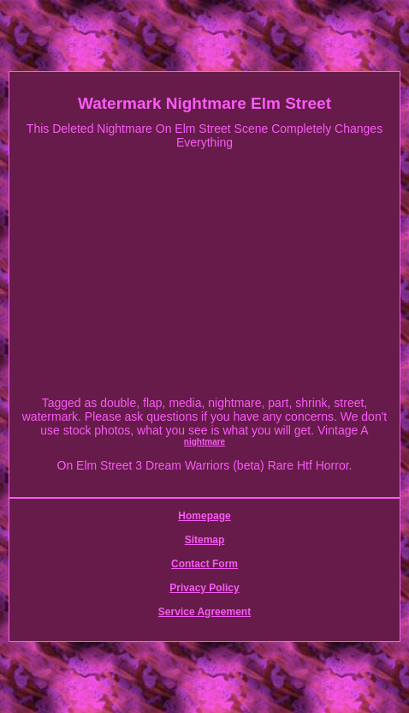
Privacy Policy (204, 588)
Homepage (204, 516)
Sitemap (205, 540)
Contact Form (204, 564)
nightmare (204, 441)
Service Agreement (204, 612)
